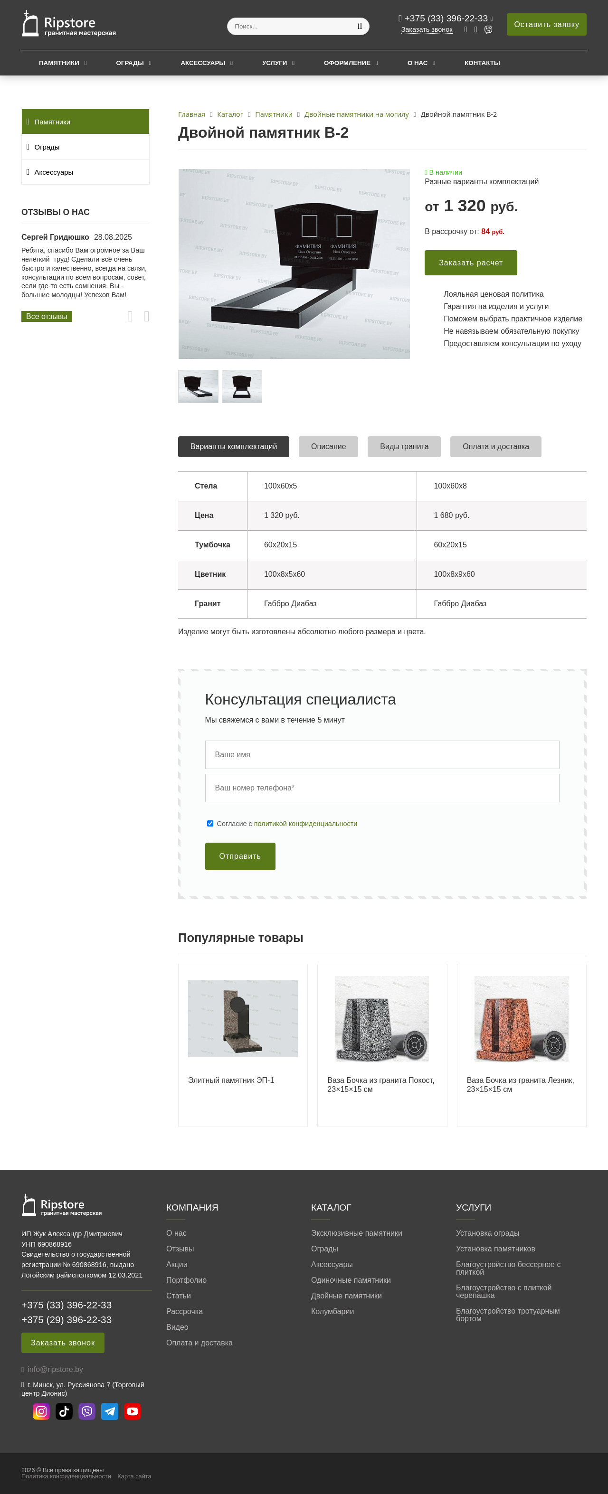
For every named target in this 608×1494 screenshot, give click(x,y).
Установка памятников (495, 1249)
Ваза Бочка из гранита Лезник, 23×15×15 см (520, 1084)
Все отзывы (46, 316)
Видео (177, 1327)
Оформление (347, 62)
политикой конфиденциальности (306, 823)
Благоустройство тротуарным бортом (508, 1315)
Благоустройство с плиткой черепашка (503, 1291)
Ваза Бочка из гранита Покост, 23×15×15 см (380, 1084)
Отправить (240, 856)
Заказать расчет (471, 263)
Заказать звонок (427, 29)
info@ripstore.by (55, 1369)
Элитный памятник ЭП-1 (231, 1080)
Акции (177, 1264)
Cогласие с (287, 823)
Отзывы (180, 1249)
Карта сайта (134, 1476)
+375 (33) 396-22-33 (448, 18)
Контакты (482, 62)
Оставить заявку (547, 24)
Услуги (274, 62)
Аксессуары (202, 62)
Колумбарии (332, 1311)
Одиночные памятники (351, 1280)
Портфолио (186, 1280)
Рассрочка (184, 1311)
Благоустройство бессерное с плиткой (508, 1268)
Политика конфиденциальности (66, 1476)
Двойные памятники (346, 1296)
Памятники (59, 62)
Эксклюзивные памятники (356, 1233)
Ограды (130, 62)
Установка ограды (487, 1233)
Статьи (178, 1296)
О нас (418, 62)
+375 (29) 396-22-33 (66, 1319)
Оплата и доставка (199, 1343)
